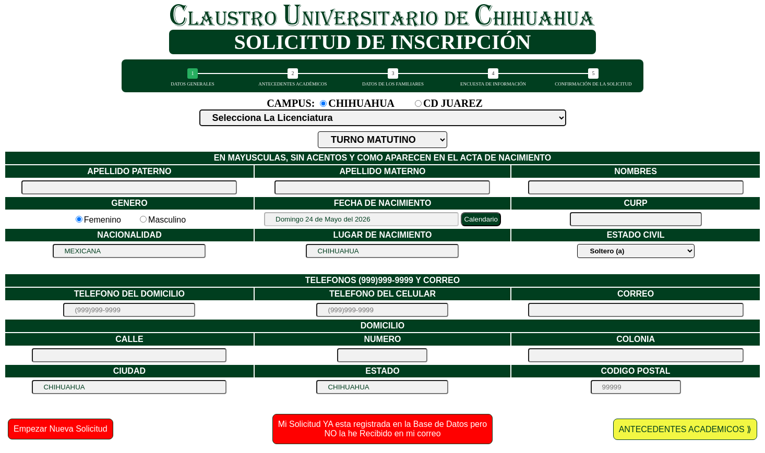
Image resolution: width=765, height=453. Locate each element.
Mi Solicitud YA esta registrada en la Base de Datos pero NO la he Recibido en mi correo (382, 429)
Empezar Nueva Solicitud (60, 428)
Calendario (480, 219)
